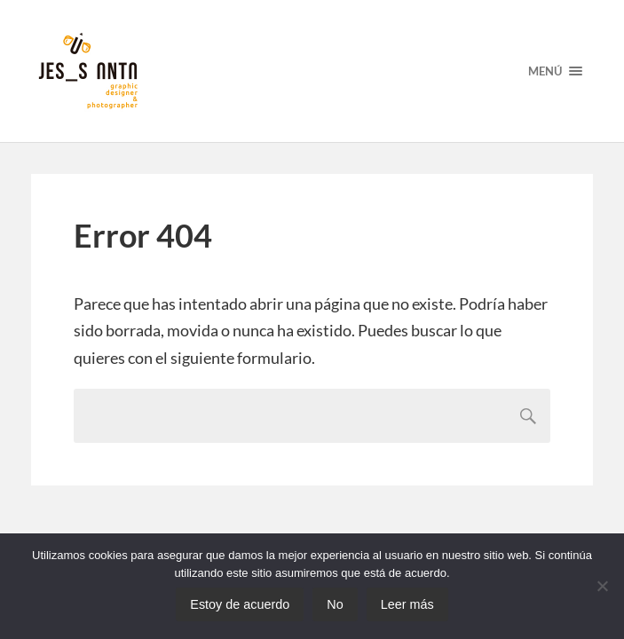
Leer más (407, 604)
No (335, 604)
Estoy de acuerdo (239, 604)
